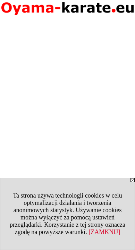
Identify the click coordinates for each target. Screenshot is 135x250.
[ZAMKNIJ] (104, 231)
